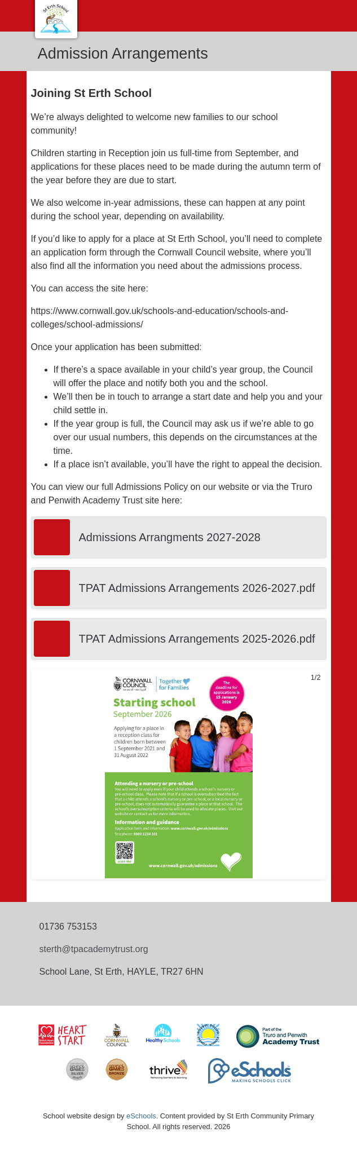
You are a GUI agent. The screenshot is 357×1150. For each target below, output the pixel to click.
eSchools (141, 1116)
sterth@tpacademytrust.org (93, 949)
